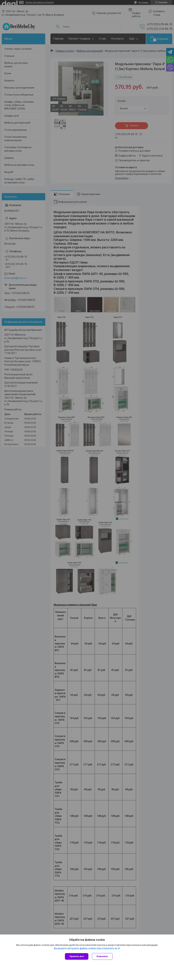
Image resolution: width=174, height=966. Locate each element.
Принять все (76, 956)
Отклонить (102, 956)
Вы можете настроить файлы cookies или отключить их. (86, 948)
